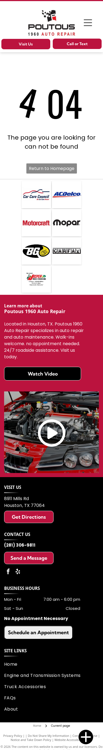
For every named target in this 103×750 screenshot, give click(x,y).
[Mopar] (67, 222)
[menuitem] (50, 664)
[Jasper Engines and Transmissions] (36, 279)
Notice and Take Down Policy (31, 740)
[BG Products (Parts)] (36, 251)
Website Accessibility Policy (73, 740)
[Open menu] (88, 23)
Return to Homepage (51, 168)
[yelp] (18, 572)
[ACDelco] (67, 194)
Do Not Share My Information (48, 736)
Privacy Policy (12, 736)
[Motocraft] (36, 222)
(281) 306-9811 (19, 545)
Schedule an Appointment (38, 632)
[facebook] (8, 572)
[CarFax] (67, 251)
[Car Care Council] (36, 194)
